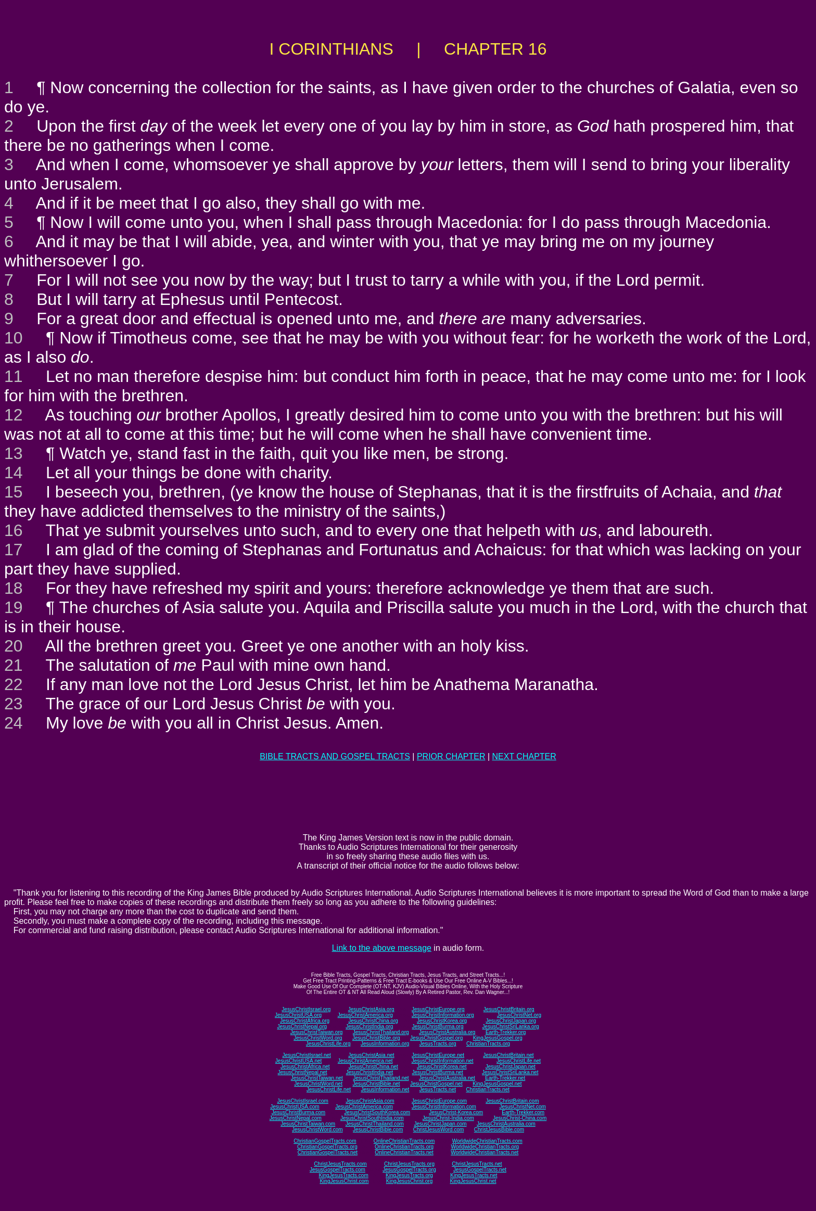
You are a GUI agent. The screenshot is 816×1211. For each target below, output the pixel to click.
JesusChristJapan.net (511, 1066)
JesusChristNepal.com (296, 1118)
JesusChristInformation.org (443, 1015)
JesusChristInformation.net (443, 1061)
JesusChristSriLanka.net (510, 1072)
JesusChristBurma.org (438, 1026)
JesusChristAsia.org (371, 1009)
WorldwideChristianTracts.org (485, 1147)
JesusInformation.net (385, 1089)
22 (13, 684)
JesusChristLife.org (328, 1044)
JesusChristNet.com (522, 1107)
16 (13, 530)
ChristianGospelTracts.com (325, 1141)
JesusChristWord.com (317, 1129)
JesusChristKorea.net (442, 1066)
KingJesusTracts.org (409, 1175)
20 (13, 645)
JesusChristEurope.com (439, 1101)
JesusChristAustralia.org (447, 1032)
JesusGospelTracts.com (337, 1169)
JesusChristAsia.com (370, 1101)
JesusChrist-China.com (519, 1118)
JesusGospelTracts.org (409, 1169)
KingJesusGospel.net (497, 1084)
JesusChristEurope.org (438, 1009)
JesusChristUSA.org (298, 1015)
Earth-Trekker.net (505, 1078)
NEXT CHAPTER (524, 756)
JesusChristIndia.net (369, 1072)
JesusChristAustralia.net (447, 1078)
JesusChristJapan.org (511, 1021)
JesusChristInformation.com (444, 1107)
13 (13, 453)
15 (13, 491)
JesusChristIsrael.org (306, 1009)
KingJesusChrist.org (409, 1181)
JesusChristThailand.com (375, 1124)
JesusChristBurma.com (298, 1112)
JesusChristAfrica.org (304, 1021)
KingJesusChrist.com (344, 1181)
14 (13, 472)
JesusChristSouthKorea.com (377, 1112)
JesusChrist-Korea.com (456, 1112)
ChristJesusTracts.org (409, 1164)
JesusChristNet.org (519, 1015)
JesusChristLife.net (518, 1061)
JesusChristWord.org (318, 1038)
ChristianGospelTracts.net (328, 1152)
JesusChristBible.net (376, 1084)
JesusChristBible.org (376, 1038)
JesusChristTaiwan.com (307, 1124)
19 (13, 607)
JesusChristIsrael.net (306, 1055)
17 (13, 549)
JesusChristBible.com (378, 1129)
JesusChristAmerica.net (365, 1061)
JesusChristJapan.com (440, 1124)
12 (13, 414)
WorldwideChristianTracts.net (484, 1152)
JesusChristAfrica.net (304, 1066)
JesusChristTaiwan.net (317, 1078)
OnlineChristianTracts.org (404, 1147)
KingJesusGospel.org (497, 1038)
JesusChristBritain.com (512, 1101)
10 (13, 337)
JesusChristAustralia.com (506, 1124)
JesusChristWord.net (318, 1084)
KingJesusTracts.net (473, 1175)
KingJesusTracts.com (343, 1175)
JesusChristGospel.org (436, 1038)
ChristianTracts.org (488, 1044)
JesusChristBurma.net (437, 1072)
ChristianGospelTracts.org (327, 1147)
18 (13, 588)
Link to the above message (381, 948)
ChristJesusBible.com (499, 1129)
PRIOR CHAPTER (451, 756)
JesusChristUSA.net (298, 1061)
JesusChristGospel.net (436, 1084)
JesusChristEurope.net (438, 1055)
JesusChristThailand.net (381, 1078)
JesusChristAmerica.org (365, 1015)
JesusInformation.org (385, 1044)
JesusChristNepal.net (302, 1072)
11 (13, 376)
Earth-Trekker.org (506, 1032)
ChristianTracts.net (487, 1089)
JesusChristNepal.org (302, 1026)
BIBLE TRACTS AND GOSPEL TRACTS (335, 756)
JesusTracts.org (437, 1044)
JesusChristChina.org (373, 1021)
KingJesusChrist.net (473, 1181)
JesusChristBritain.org (508, 1009)
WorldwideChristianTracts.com (487, 1141)
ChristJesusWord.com (438, 1129)
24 (13, 722)
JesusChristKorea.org (442, 1021)
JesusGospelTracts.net (479, 1169)
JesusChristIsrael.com (302, 1101)
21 (13, 665)
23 (13, 703)
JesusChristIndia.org (369, 1026)
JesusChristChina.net (373, 1066)
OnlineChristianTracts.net (404, 1152)
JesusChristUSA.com (294, 1107)
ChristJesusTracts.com (340, 1164)
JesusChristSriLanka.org (510, 1026)
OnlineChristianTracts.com (404, 1141)
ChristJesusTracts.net (477, 1164)
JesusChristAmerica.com (364, 1107)
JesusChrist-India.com (448, 1118)
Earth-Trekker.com (523, 1112)
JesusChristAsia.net (371, 1055)
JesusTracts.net (437, 1089)
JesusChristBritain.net (508, 1055)
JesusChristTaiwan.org (316, 1032)
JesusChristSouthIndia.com (372, 1118)
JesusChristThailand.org (381, 1032)
